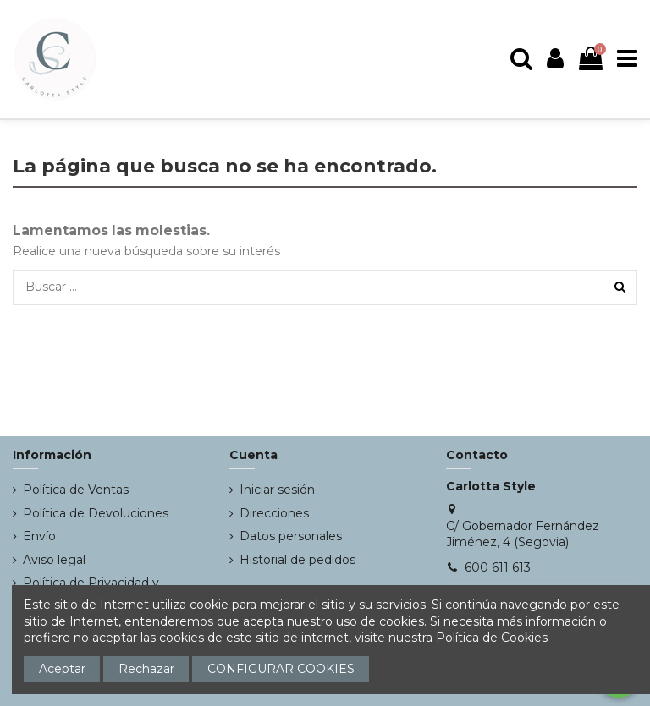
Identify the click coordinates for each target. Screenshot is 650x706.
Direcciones (274, 513)
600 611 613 (498, 567)
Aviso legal (54, 559)
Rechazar (146, 668)
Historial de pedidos (297, 559)
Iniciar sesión (277, 489)
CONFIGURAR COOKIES (281, 668)
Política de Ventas (76, 489)
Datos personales (291, 536)
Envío (39, 536)
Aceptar (62, 668)
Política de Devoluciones (95, 513)
